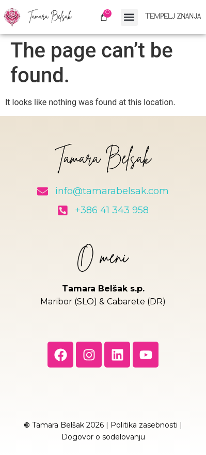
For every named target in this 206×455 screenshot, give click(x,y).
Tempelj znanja (173, 17)
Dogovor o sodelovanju (103, 437)
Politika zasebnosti (144, 425)
